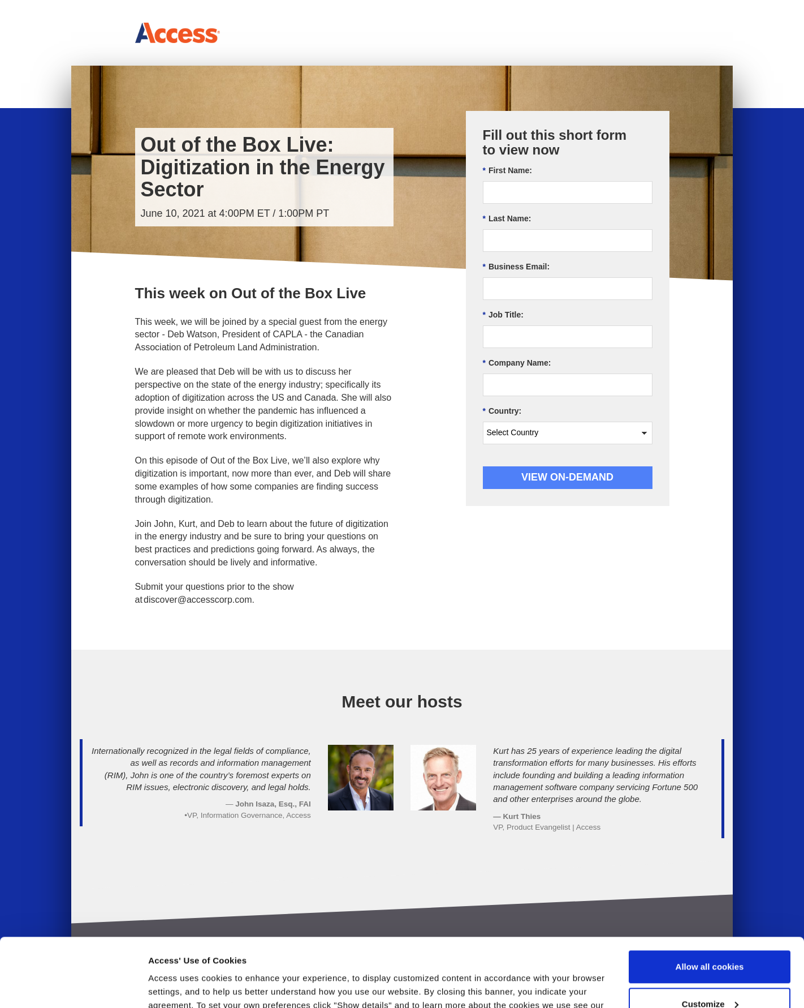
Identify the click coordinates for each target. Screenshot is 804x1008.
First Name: (507, 170)
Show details (174, 985)
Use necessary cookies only (709, 976)
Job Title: (503, 315)
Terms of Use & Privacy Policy (213, 954)
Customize (710, 939)
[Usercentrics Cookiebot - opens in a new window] (73, 985)
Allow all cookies (710, 902)
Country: (502, 411)
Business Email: (516, 267)
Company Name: (517, 363)
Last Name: (507, 219)
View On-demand (567, 477)
